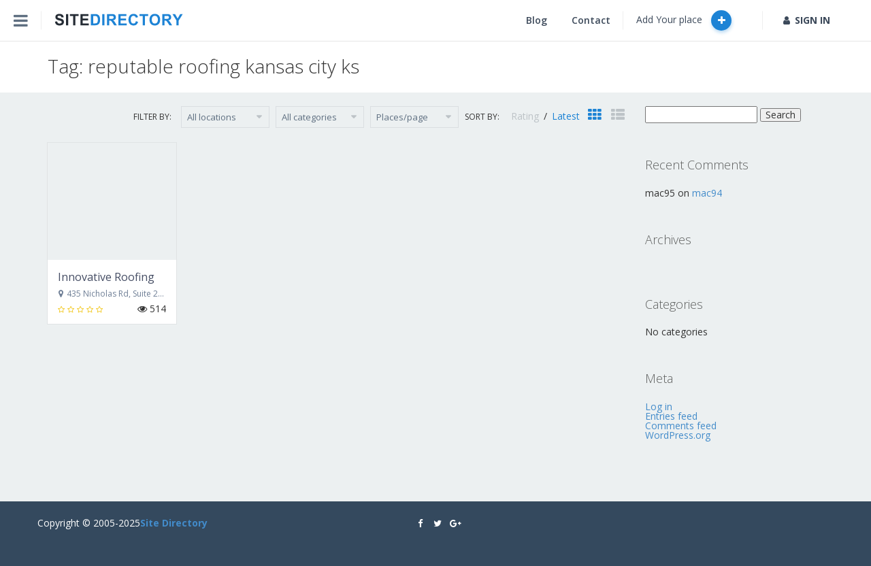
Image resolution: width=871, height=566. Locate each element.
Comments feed (681, 425)
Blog (536, 20)
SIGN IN (806, 20)
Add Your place (684, 20)
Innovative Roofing (106, 276)
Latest (566, 116)
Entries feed (671, 416)
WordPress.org (677, 435)
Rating (526, 116)
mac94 (707, 192)
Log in (658, 406)
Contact (591, 20)
